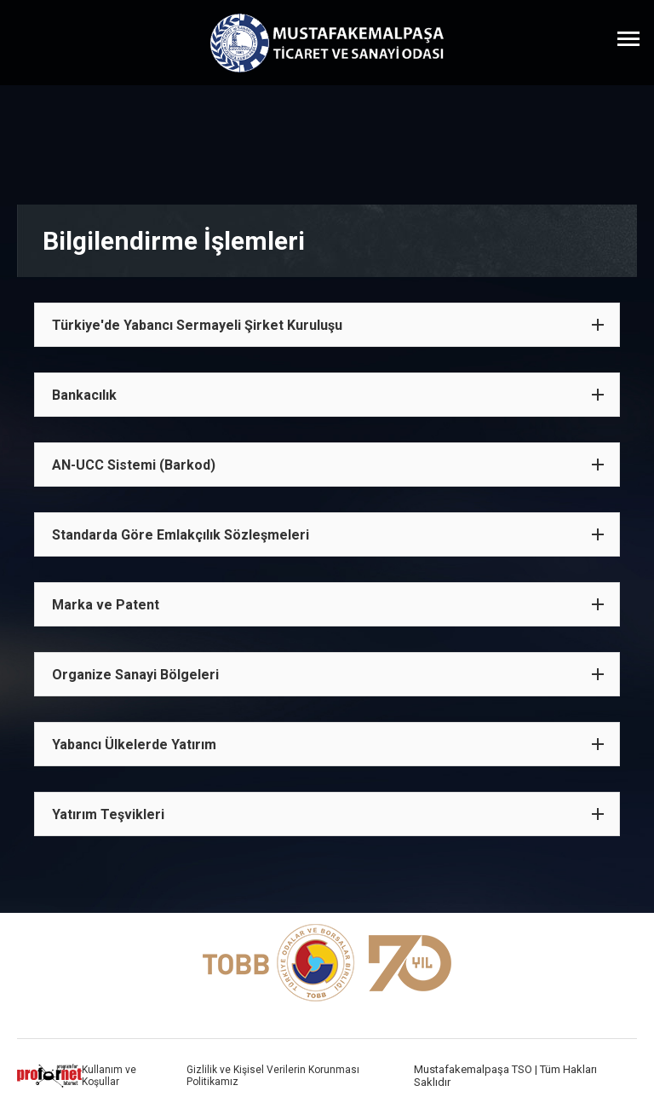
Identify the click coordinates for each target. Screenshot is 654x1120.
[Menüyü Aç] (628, 38)
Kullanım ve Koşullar (109, 1076)
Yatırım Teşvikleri (108, 814)
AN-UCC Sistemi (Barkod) (133, 465)
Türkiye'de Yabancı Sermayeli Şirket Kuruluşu (197, 325)
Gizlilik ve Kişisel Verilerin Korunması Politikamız (272, 1076)
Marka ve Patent (105, 605)
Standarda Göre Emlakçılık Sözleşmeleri (180, 535)
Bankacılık (84, 395)
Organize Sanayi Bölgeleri (135, 675)
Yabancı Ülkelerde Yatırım (134, 744)
